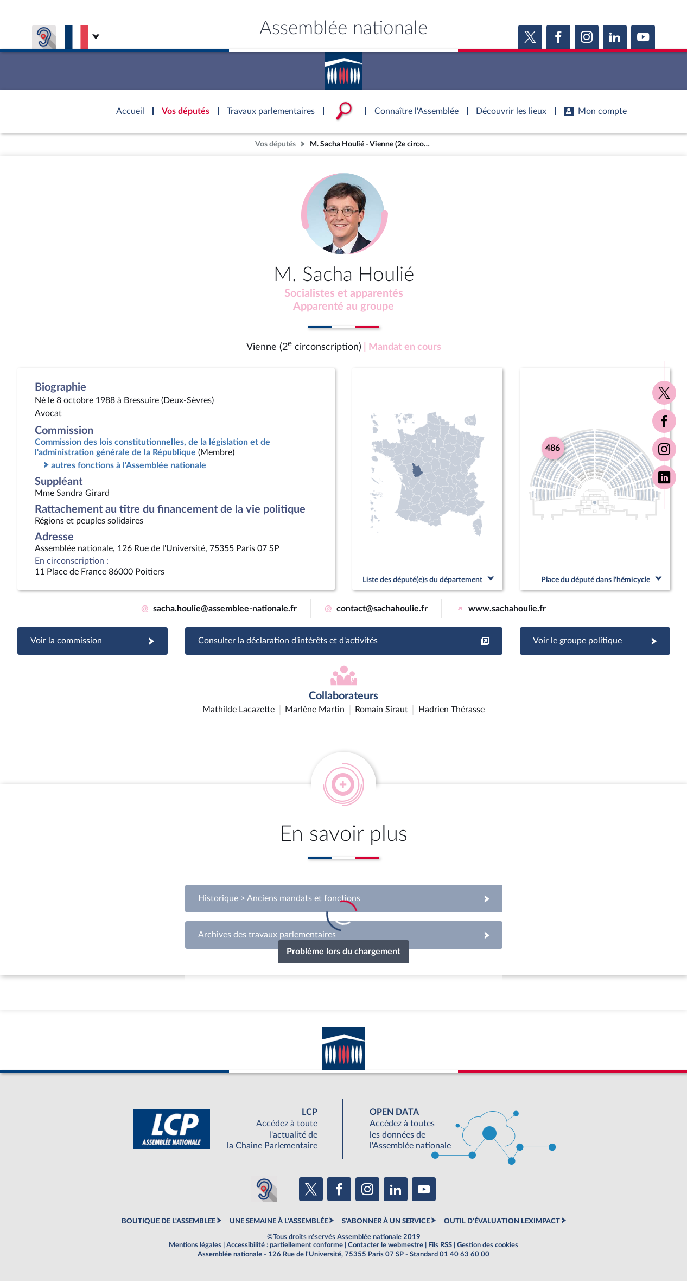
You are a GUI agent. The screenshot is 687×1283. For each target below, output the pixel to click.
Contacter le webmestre (385, 1247)
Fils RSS (440, 1247)
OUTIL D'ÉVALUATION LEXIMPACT (502, 1223)
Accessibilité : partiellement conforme (284, 1247)
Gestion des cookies (487, 1247)
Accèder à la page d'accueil (343, 66)
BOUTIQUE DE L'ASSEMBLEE (168, 1223)
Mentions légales (195, 1247)
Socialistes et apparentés (343, 294)
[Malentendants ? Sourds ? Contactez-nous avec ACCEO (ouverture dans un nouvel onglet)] (264, 1192)
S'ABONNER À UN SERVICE (386, 1223)
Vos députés (275, 144)
